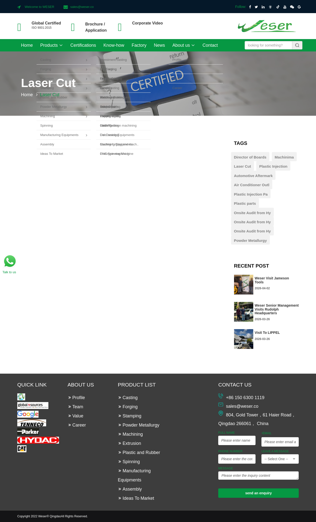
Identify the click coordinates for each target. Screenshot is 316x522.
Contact (210, 45)
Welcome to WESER (39, 7)
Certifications (83, 45)
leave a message (275, 451)
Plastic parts (245, 203)
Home (27, 45)
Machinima (284, 157)
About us (183, 45)
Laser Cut (242, 166)
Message (225, 468)
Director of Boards (250, 157)
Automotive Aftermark (253, 176)
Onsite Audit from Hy (252, 213)
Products (51, 45)
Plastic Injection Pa (251, 194)
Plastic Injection (273, 166)
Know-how (113, 45)
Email (266, 433)
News (159, 45)
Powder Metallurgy (250, 240)
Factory (139, 45)
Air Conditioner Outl (251, 185)
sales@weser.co (82, 7)
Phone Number (230, 451)
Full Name (226, 432)
